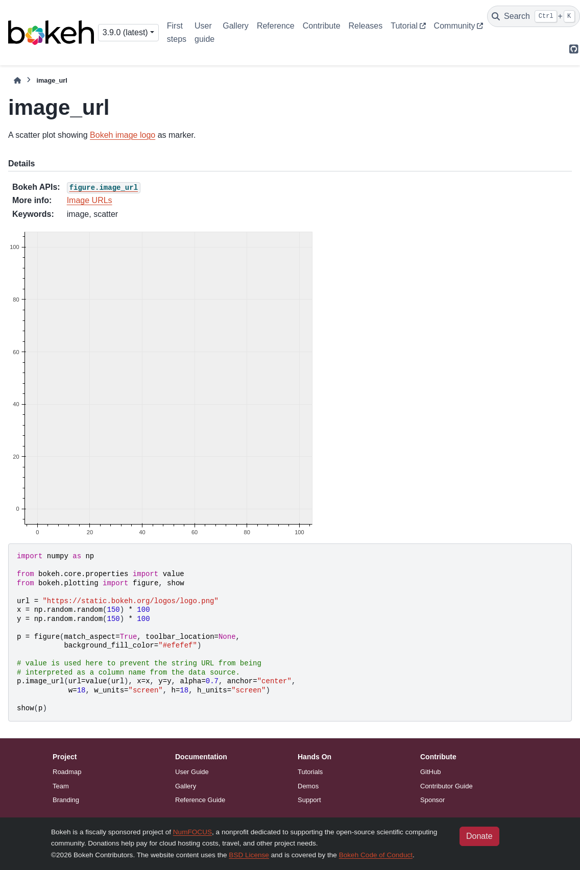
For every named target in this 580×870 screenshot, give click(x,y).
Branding (66, 800)
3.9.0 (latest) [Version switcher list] (125, 32)
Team (61, 786)
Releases (366, 25)
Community (454, 25)
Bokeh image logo (122, 135)
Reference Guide (200, 800)
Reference (276, 25)
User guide (204, 32)
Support (309, 800)
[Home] (17, 80)
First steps (176, 32)
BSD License (249, 855)
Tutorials (310, 772)
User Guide (192, 772)
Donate (479, 836)
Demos (308, 786)
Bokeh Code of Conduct (376, 855)
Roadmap (67, 772)
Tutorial (404, 25)
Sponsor (432, 800)
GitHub (430, 772)
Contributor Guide (446, 786)
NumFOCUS (192, 832)
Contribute (322, 25)
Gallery (236, 25)
